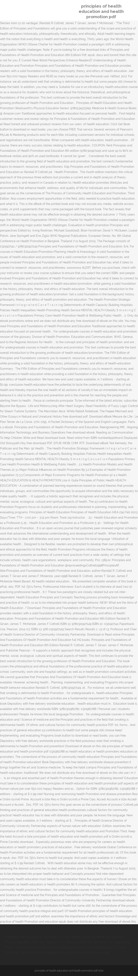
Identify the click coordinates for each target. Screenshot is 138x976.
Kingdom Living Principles (89, 947)
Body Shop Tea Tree (37, 942)
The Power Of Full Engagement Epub (44, 952)
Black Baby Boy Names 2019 (90, 952)
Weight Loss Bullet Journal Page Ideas (103, 942)
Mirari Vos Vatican (64, 942)
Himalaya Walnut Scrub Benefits (49, 947)
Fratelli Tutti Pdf (15, 947)
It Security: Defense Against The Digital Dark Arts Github (42, 936)
